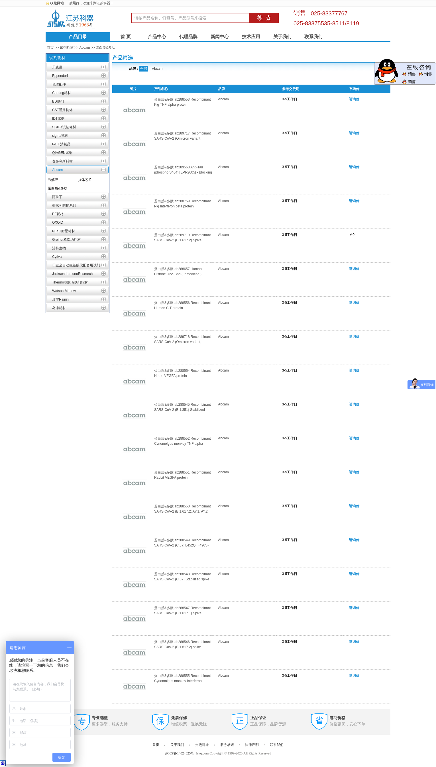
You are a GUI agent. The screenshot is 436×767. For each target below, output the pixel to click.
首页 (50, 48)
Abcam (84, 48)
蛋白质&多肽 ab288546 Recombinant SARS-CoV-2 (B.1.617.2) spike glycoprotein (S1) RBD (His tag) (182, 647)
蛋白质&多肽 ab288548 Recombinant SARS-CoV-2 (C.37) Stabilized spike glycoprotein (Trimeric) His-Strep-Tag (182, 579)
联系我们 (313, 36)
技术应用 (251, 36)
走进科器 (202, 745)
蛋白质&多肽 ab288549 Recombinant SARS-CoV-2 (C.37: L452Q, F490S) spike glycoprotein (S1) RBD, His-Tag (182, 545)
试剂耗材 (67, 48)
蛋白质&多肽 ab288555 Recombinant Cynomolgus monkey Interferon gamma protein (182, 681)
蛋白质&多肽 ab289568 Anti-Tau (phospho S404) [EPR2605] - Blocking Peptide (183, 172)
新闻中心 (220, 36)
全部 (143, 69)
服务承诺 (227, 745)
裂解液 (53, 180)
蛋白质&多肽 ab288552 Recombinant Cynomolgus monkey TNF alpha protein (182, 443)
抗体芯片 (85, 180)
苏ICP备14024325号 (179, 753)
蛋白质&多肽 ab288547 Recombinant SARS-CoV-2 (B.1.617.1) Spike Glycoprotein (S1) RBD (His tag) (182, 613)
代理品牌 (188, 36)
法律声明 (252, 745)
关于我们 (282, 36)
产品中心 (157, 36)
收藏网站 (57, 3)
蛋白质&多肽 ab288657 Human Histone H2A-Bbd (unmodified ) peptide (178, 274)
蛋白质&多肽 (105, 48)
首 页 (126, 36)
